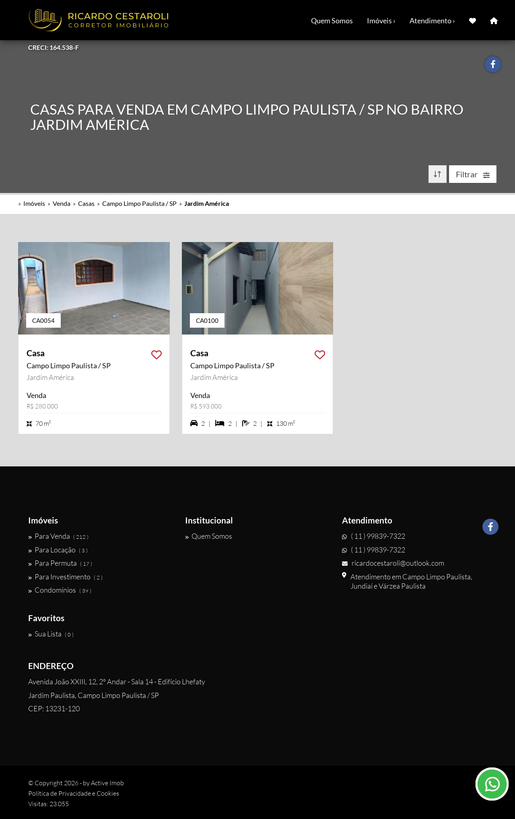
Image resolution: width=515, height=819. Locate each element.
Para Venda (58, 536)
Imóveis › (381, 20)
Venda (61, 203)
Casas (86, 203)
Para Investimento (65, 576)
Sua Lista (51, 633)
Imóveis (34, 203)
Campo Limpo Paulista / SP (139, 203)
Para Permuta (60, 562)
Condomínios (59, 589)
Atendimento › (432, 20)
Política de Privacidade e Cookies (73, 793)
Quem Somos (332, 20)
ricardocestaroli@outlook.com (393, 562)
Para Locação (58, 549)
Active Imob (107, 783)
